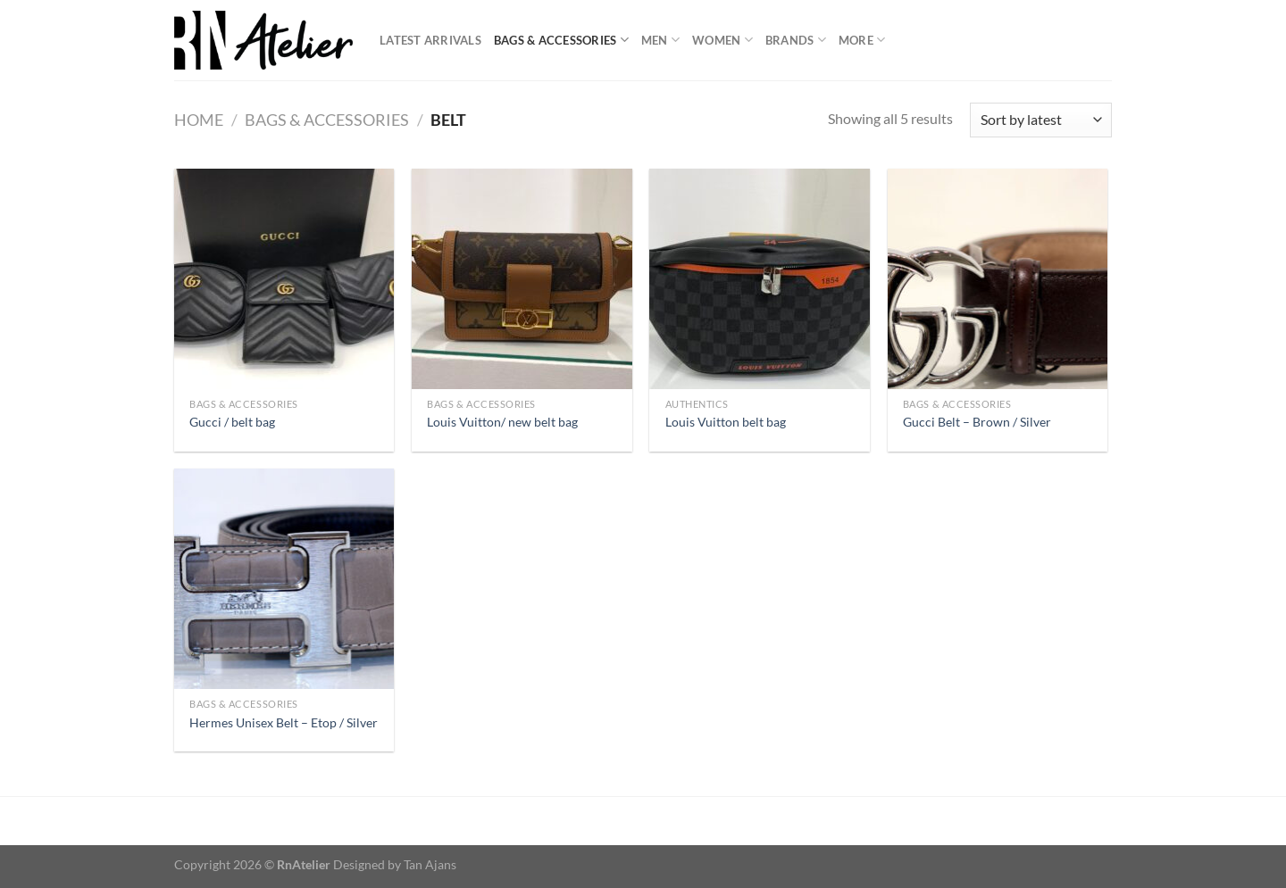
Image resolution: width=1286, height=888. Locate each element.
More (862, 39)
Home (198, 119)
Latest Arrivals (430, 40)
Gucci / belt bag (232, 421)
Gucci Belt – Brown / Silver (977, 421)
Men (660, 39)
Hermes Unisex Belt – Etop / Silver (283, 722)
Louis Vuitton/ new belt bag (502, 421)
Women (722, 39)
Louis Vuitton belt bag (725, 421)
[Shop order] (1041, 120)
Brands (795, 39)
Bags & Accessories (561, 39)
